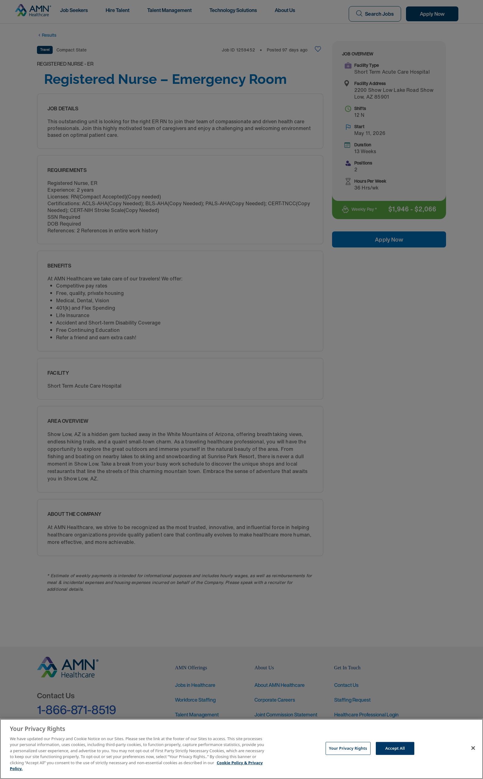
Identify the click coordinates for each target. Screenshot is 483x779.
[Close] (473, 748)
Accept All (395, 748)
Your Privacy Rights (348, 748)
